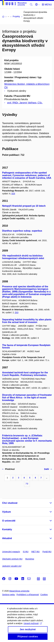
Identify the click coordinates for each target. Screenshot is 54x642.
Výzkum (6, 512)
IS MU (26, 551)
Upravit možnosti (33, 627)
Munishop (29, 559)
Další (48, 469)
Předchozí (8, 469)
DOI (13, 193)
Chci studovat (9, 503)
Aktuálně (7, 538)
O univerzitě (8, 520)
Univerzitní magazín (11, 551)
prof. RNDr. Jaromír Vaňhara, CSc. (25, 102)
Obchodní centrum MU (12, 559)
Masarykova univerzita (19, 591)
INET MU (35, 551)
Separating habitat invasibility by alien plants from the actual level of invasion (26, 320)
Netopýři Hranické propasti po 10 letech (24, 206)
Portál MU (46, 551)
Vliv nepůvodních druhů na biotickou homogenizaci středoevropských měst (23, 257)
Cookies (44, 594)
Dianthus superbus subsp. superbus (22, 231)
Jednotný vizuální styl (11, 566)
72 (26, 483)
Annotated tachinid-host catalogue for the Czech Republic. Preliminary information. (25, 373)
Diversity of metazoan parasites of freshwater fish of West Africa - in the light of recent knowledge (27, 397)
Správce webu (8, 594)
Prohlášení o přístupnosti (28, 594)
